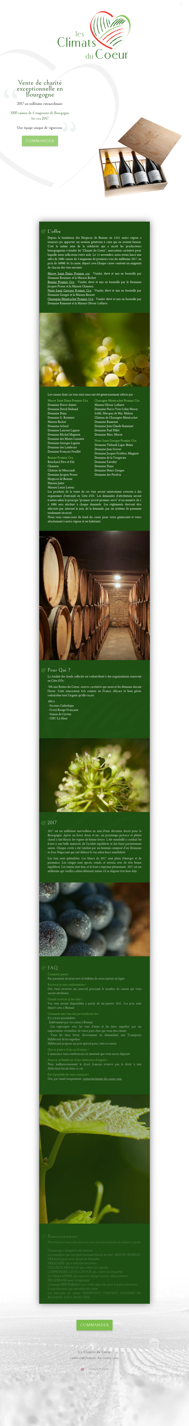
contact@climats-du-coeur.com (94, 1358)
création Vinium (98, 1369)
